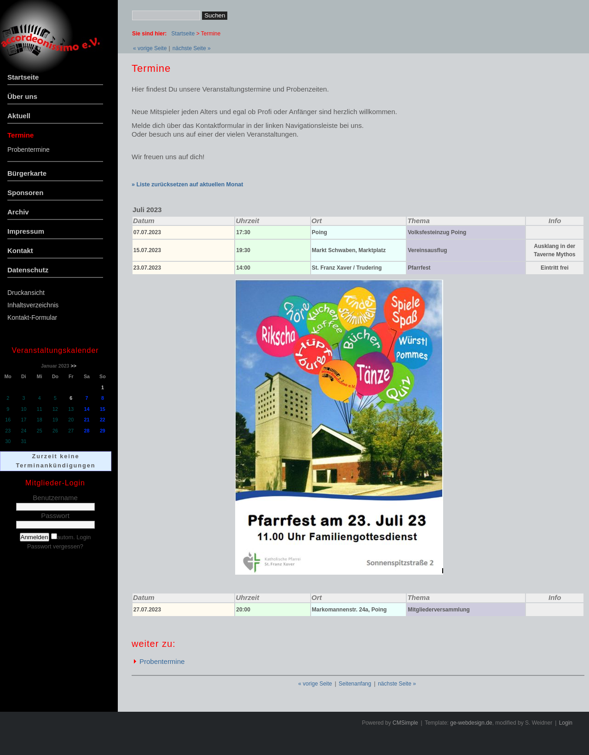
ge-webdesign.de (471, 723)
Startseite (23, 77)
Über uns (22, 96)
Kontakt (20, 250)
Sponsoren (25, 192)
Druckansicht (26, 292)
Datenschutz (27, 270)
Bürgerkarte (26, 173)
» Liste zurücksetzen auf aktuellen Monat (187, 184)
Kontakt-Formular (32, 317)
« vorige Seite (150, 48)
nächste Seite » (192, 48)
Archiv (18, 212)
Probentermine (28, 149)
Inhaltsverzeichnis (32, 305)
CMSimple (405, 723)
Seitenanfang (355, 683)
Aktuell (18, 116)
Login (565, 723)
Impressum (25, 231)
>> (73, 366)
